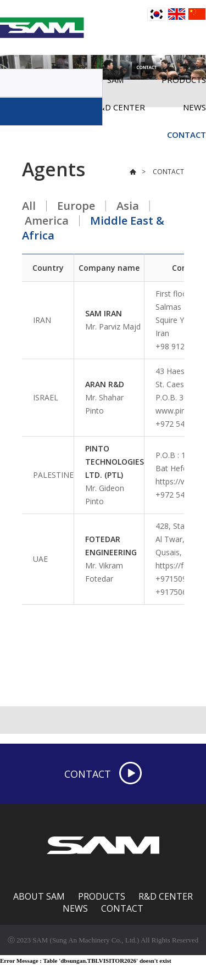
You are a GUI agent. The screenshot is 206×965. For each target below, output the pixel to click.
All (29, 205)
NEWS (75, 908)
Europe (76, 205)
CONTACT (186, 134)
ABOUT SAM (39, 896)
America (47, 220)
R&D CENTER (165, 896)
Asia (127, 205)
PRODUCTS (101, 896)
